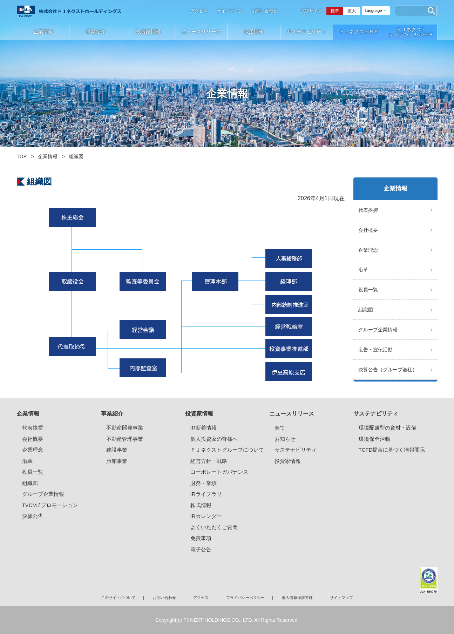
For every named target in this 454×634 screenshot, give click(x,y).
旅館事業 (116, 461)
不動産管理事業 (124, 439)
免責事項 (200, 538)
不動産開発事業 (124, 428)
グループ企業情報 (378, 329)
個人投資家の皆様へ (214, 439)
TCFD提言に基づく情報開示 (392, 450)
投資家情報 (148, 31)
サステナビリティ (306, 31)
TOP (22, 156)
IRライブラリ (206, 494)
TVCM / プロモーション (50, 505)
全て (280, 428)
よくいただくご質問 (214, 527)
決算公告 (32, 516)
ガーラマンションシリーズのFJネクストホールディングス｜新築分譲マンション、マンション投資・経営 (69, 11)
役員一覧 (368, 289)
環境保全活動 (374, 439)
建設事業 (116, 450)
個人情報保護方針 (297, 597)
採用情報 (254, 31)
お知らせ (285, 439)
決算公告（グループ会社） (387, 369)
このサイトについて (118, 597)
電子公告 (200, 549)
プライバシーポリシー (245, 597)
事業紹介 (96, 31)
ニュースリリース (201, 31)
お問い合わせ (264, 10)
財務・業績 (203, 483)
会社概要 (368, 230)
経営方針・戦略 (208, 461)
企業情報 (43, 31)
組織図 (365, 309)
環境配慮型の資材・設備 (387, 428)
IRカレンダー (206, 516)
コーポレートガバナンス (219, 472)
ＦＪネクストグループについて (227, 450)
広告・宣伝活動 (375, 349)
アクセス (198, 10)
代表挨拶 (368, 210)
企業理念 (368, 250)
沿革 (363, 269)
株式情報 (200, 505)
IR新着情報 (203, 428)
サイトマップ (229, 10)
